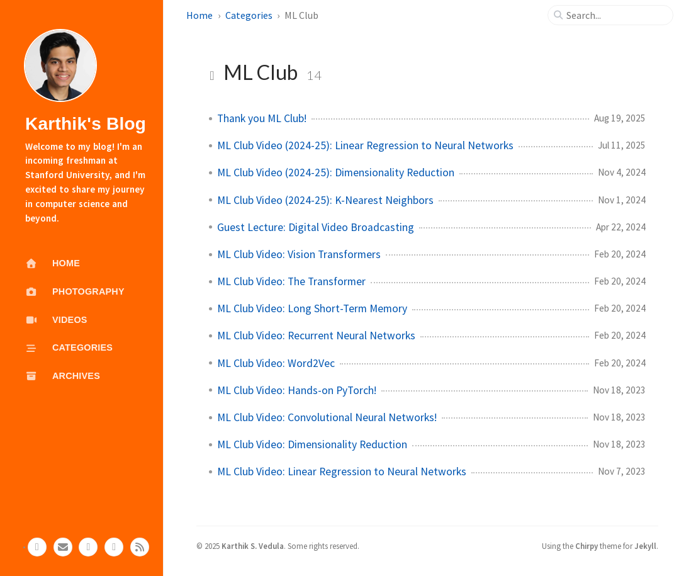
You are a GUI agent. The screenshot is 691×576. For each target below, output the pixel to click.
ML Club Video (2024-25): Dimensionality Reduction (335, 172)
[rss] (140, 547)
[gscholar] (114, 547)
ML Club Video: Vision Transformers (299, 254)
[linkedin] (88, 547)
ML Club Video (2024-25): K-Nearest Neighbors (325, 200)
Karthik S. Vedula (253, 546)
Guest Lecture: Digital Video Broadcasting (315, 227)
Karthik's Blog (85, 123)
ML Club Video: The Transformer (291, 281)
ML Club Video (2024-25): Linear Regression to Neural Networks (365, 145)
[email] (63, 547)
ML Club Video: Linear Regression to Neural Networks (341, 471)
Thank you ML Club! (261, 118)
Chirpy (586, 546)
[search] (615, 15)
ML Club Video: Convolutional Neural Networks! (327, 417)
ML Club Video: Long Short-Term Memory (312, 308)
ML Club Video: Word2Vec (276, 363)
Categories (248, 15)
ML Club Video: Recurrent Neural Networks (316, 335)
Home (199, 15)
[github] (37, 547)
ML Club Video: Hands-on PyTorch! (296, 390)
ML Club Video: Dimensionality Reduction (312, 444)
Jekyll (645, 546)
